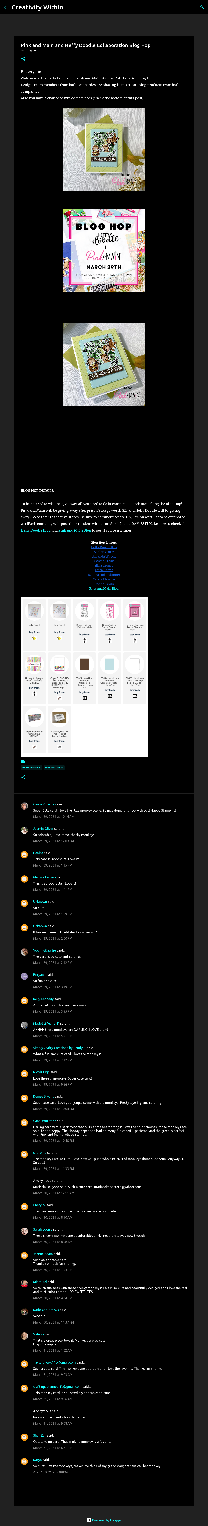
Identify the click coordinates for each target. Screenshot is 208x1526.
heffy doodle (31, 767)
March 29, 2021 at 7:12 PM (52, 1060)
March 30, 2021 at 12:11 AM (53, 1193)
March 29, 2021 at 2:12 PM (52, 963)
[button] (23, 59)
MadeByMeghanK (46, 1023)
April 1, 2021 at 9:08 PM (50, 1472)
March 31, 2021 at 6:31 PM (52, 1448)
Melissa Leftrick (44, 877)
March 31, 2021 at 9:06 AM (53, 1399)
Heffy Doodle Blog (36, 530)
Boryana (39, 975)
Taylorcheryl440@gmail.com (54, 1362)
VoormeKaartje (45, 950)
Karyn (37, 1460)
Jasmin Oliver (43, 828)
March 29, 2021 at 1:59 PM (52, 914)
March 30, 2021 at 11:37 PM (53, 1322)
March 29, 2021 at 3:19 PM (52, 987)
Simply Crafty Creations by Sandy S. (59, 1048)
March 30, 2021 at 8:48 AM (53, 1242)
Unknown (40, 901)
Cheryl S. (39, 1205)
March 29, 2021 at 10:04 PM (53, 1109)
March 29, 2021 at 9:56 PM (52, 1084)
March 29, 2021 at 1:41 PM (52, 889)
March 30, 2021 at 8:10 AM (53, 1217)
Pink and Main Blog (74, 530)
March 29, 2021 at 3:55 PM (52, 1011)
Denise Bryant (43, 1096)
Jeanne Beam (43, 1254)
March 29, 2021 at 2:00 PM (52, 938)
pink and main (54, 767)
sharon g (39, 1152)
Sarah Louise (42, 1229)
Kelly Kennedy (43, 999)
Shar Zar (39, 1435)
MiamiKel (40, 1282)
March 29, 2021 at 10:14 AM (53, 816)
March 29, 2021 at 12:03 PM (53, 841)
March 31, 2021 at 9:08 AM (53, 1423)
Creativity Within (37, 7)
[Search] (68, 7)
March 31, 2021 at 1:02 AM (53, 1350)
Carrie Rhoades (44, 804)
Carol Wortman (44, 1121)
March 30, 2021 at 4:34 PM (52, 1298)
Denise (38, 853)
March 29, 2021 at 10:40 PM (53, 1140)
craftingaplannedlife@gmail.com (57, 1387)
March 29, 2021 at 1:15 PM (52, 865)
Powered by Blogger (104, 1520)
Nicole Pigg (41, 1072)
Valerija (38, 1334)
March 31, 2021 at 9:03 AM (53, 1375)
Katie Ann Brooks (46, 1310)
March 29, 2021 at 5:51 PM (52, 1036)
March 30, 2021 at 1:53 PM (52, 1270)
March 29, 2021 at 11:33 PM (53, 1169)
